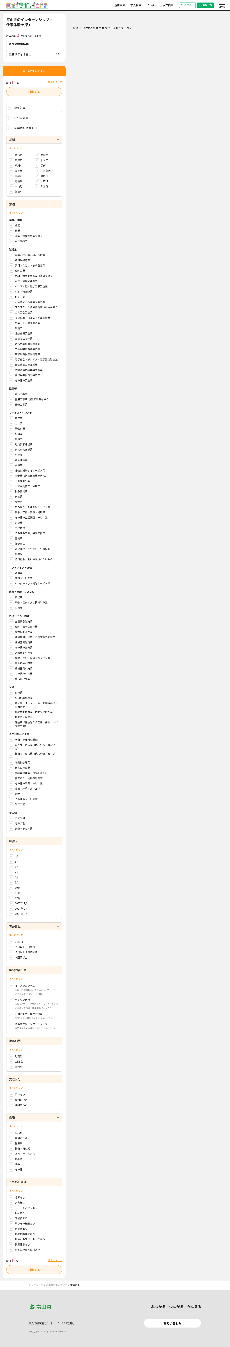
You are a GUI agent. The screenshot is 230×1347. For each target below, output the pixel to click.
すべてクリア (16, 148)
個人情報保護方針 (39, 1323)
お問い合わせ (172, 1323)
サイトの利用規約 (64, 1323)
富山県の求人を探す (56, 1285)
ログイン (187, 5)
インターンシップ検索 (160, 5)
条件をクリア (55, 82)
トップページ (36, 1285)
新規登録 (205, 5)
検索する (34, 92)
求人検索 (135, 5)
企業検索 (119, 5)
